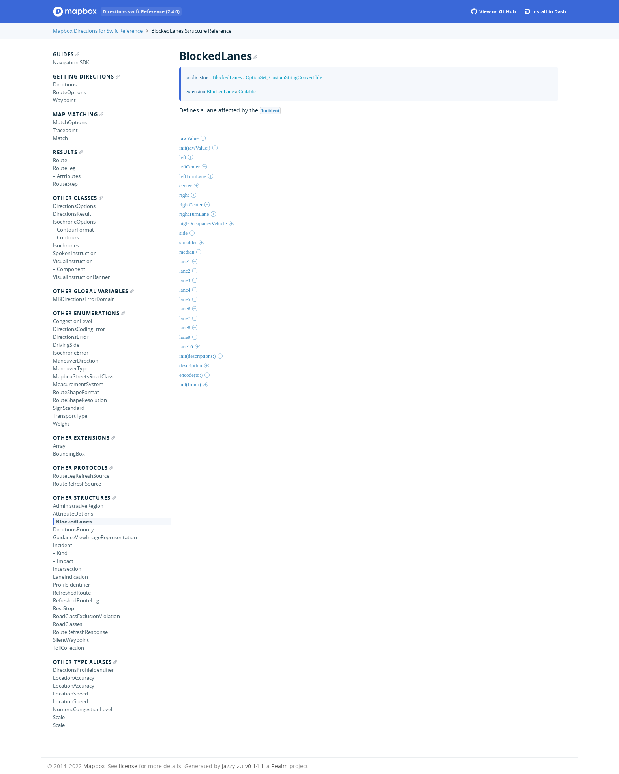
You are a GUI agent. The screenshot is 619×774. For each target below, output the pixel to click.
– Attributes (67, 175)
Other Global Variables (93, 291)
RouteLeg (64, 168)
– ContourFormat (73, 229)
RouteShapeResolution (80, 400)
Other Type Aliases (85, 662)
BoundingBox (69, 453)
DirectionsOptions (74, 205)
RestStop (63, 608)
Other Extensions (84, 437)
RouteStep (65, 183)
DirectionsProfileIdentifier (83, 669)
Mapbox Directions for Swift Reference (98, 30)
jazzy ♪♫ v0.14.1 (243, 766)
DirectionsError (70, 336)
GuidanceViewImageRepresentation (95, 537)
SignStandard (68, 407)
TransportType (70, 415)
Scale (59, 717)
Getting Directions (86, 76)
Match (60, 138)
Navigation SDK (71, 62)
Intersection (67, 568)
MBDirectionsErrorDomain (84, 299)
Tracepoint (65, 130)
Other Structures (84, 497)
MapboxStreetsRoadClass (83, 376)
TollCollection (68, 647)
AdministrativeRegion (78, 505)
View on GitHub (493, 11)
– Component (69, 269)
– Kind (60, 553)
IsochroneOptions (74, 221)
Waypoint (64, 100)
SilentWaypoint (71, 639)
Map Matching (78, 114)
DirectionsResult (72, 213)
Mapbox (94, 766)
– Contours (66, 237)
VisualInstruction (73, 261)
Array (59, 445)
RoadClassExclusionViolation (86, 616)
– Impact (63, 561)
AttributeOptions (73, 513)
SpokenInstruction (75, 253)
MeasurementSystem (78, 384)
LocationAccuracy (73, 677)
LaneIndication (70, 576)
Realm (279, 766)
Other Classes (78, 198)
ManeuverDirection (75, 360)
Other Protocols (83, 467)
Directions (65, 84)
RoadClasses (67, 624)
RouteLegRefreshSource (81, 475)
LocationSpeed (70, 693)
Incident (62, 545)
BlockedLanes (74, 521)
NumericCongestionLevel (82, 709)
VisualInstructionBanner (81, 276)
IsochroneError (70, 352)
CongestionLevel (72, 321)
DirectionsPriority (73, 529)
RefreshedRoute (72, 592)
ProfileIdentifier (71, 584)
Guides (66, 54)
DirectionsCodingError (79, 329)
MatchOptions (70, 122)
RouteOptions (69, 92)
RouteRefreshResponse (80, 632)
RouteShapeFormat (76, 392)
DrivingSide (66, 344)
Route (60, 160)
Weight (61, 423)
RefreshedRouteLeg (76, 600)
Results (68, 152)
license (128, 766)
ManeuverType (70, 368)
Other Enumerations (89, 313)
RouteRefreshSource (77, 483)
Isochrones (66, 245)
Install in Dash (545, 11)
